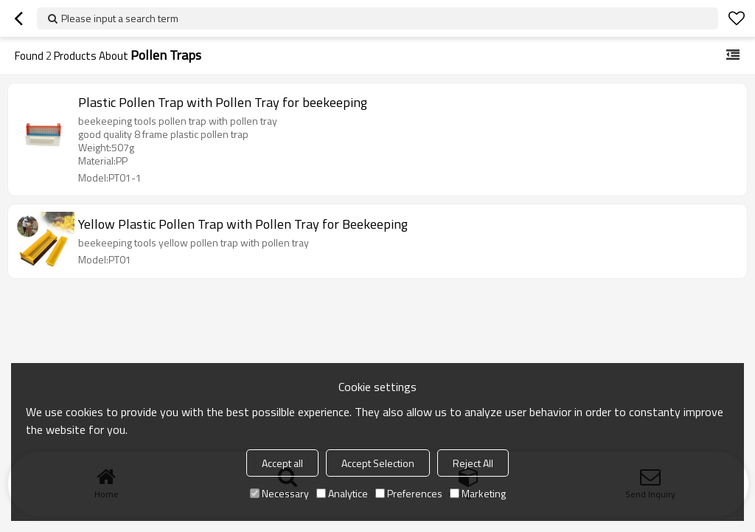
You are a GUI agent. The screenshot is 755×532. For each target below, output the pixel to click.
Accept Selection (377, 463)
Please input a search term (119, 18)
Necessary (279, 493)
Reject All (473, 463)
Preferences (408, 493)
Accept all (282, 463)
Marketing (478, 493)
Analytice (342, 493)
